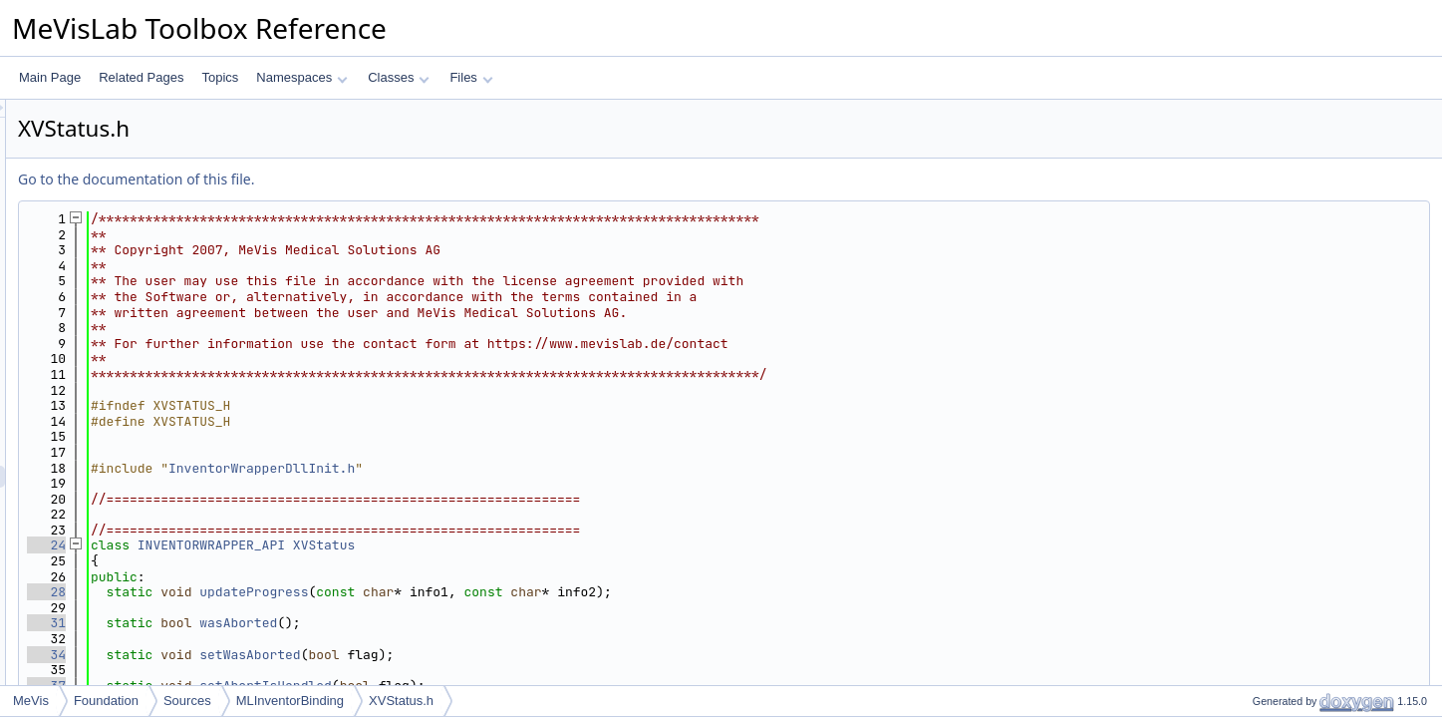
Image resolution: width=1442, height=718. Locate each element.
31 (295, 622)
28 (295, 591)
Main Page (50, 77)
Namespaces (301, 77)
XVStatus (573, 545)
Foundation (106, 700)
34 (295, 654)
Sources (187, 700)
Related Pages (141, 77)
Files (470, 77)
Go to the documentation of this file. (385, 179)
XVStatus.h (401, 700)
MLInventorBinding (290, 700)
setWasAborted (498, 654)
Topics (219, 77)
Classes (399, 77)
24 (295, 545)
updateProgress (502, 591)
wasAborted (487, 622)
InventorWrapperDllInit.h (511, 468)
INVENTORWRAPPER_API (460, 545)
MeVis (31, 700)
